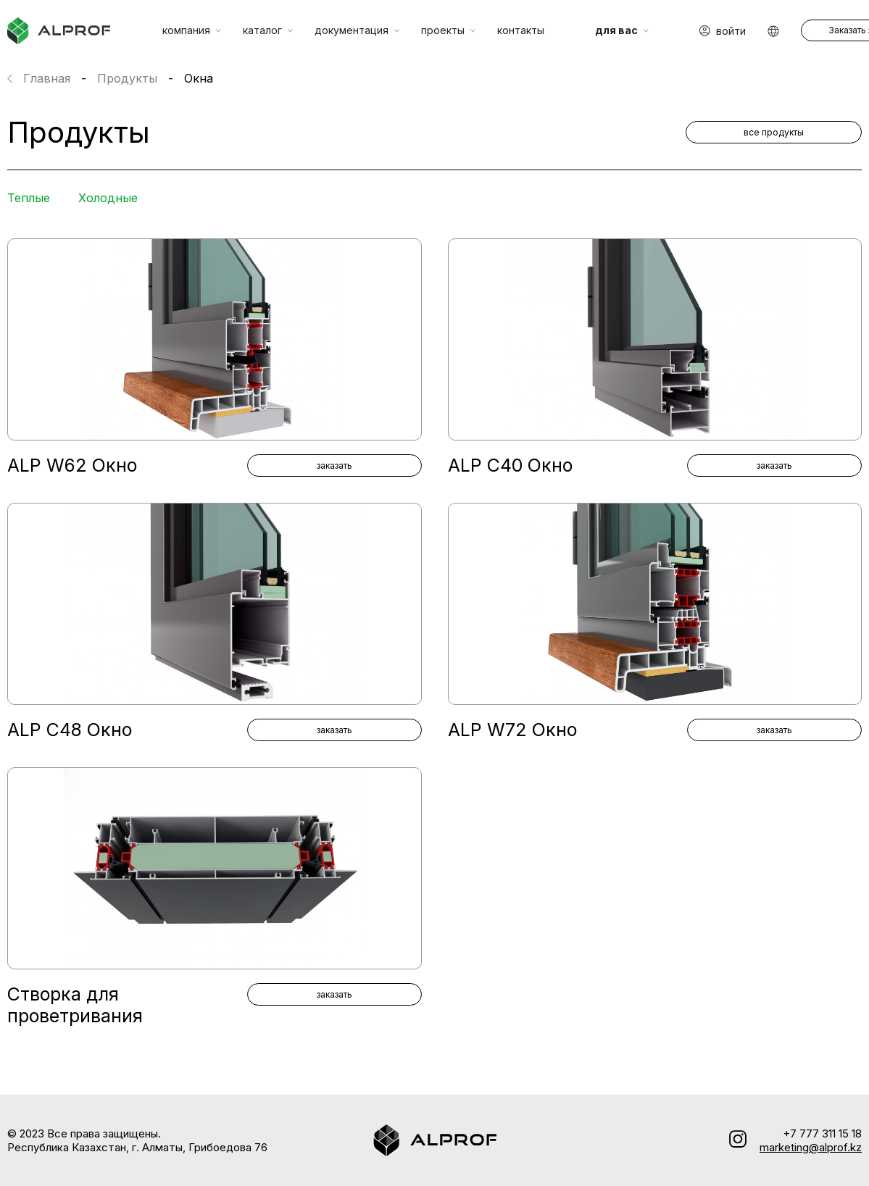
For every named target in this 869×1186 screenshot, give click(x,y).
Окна (198, 78)
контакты (520, 30)
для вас (622, 30)
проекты (448, 30)
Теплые (28, 198)
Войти (722, 31)
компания (191, 30)
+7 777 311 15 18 (822, 1133)
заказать (334, 465)
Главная (46, 78)
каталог (268, 30)
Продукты (127, 78)
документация (357, 30)
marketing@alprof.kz (811, 1147)
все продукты (774, 132)
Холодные (108, 198)
